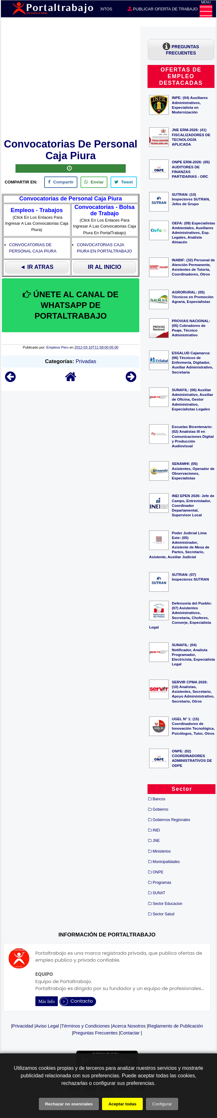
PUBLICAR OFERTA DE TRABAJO (163, 8)
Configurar (162, 1104)
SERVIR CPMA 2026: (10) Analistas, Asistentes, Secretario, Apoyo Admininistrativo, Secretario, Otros (193, 691)
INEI (156, 830)
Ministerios (162, 851)
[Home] (70, 379)
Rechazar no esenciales (69, 1104)
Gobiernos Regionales (171, 820)
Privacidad (22, 1025)
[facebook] (60, 182)
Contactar (130, 1032)
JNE (156, 840)
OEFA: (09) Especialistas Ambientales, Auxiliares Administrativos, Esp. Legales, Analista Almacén (193, 232)
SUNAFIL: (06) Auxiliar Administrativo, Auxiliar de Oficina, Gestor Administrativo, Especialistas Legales (192, 399)
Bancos (159, 799)
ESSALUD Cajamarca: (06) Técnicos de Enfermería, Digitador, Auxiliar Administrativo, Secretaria (192, 362)
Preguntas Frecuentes (95, 1032)
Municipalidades (166, 862)
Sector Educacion (167, 903)
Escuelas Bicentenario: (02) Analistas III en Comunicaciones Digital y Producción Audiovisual (193, 436)
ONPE (158, 872)
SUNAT (159, 893)
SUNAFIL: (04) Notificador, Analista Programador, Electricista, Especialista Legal (193, 654)
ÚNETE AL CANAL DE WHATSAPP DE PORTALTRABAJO (70, 305)
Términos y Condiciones (85, 1025)
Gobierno (160, 809)
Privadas (85, 361)
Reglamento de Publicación (175, 1025)
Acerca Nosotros (129, 1025)
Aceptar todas (122, 1104)
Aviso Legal (47, 1025)
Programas (162, 882)
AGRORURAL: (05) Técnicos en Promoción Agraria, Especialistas (193, 297)
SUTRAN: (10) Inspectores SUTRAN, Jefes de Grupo (191, 199)
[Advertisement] (70, 81)
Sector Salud (163, 914)
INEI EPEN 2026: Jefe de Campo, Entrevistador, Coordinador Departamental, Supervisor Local (193, 505)
